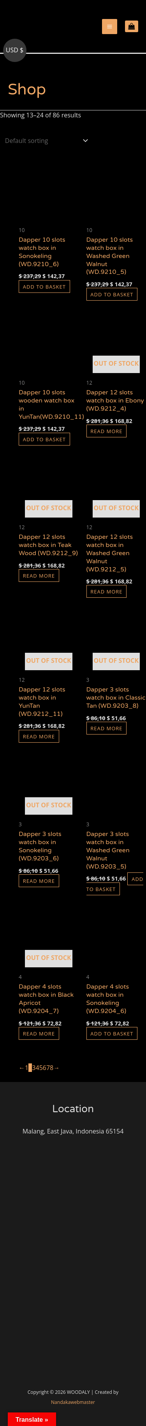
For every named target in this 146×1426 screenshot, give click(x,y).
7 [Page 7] (48, 1067)
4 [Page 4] (37, 1067)
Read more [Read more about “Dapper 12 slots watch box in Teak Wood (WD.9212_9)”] (39, 575)
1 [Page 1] (26, 1067)
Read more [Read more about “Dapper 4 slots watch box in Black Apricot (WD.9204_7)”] (39, 1033)
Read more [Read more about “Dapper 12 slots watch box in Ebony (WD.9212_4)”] (106, 430)
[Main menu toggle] (109, 26)
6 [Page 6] (44, 1067)
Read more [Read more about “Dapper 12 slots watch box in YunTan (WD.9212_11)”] (39, 736)
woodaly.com (32, 41)
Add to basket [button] (44, 286)
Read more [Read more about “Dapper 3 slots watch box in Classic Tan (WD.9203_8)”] (106, 727)
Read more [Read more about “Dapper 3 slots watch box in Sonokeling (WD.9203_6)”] (39, 880)
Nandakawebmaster (73, 1402)
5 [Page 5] (41, 1067)
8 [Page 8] (51, 1067)
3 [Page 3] (33, 1067)
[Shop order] (45, 140)
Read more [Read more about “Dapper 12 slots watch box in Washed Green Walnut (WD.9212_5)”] (106, 591)
